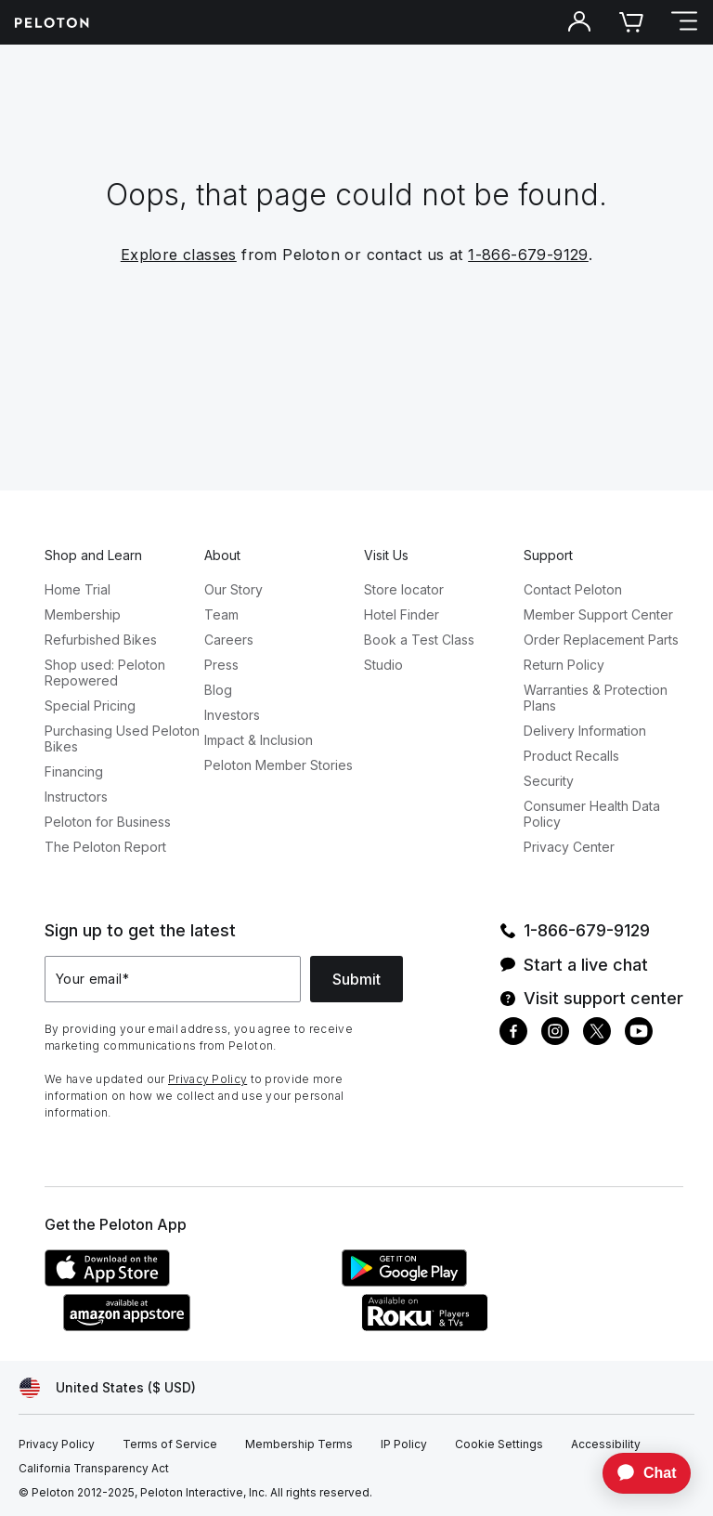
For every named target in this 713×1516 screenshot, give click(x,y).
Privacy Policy (207, 1079)
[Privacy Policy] (57, 1444)
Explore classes (179, 254)
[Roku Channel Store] (499, 1325)
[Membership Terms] (299, 1444)
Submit (356, 979)
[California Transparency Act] (94, 1468)
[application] (638, 1473)
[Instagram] (555, 1033)
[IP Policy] (404, 1444)
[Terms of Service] (170, 1444)
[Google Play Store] (481, 1281)
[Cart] (631, 22)
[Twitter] (597, 1033)
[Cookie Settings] (499, 1444)
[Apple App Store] (184, 1281)
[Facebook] (513, 1033)
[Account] (579, 22)
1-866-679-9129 (528, 254)
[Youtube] (639, 1033)
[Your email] (173, 979)
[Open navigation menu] (683, 22)
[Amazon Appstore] (202, 1325)
